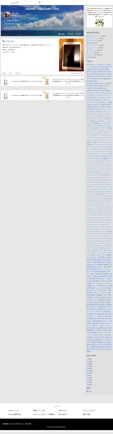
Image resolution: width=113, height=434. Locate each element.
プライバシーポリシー (40, 414)
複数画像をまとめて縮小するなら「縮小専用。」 (18, 424)
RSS (89, 391)
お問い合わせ (62, 414)
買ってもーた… (8, 41)
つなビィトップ (13, 410)
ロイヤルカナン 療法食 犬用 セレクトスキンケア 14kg (26, 81)
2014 (88, 378)
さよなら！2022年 (92, 55)
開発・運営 (86, 414)
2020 (88, 366)
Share (78, 34)
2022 (88, 361)
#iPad (4, 73)
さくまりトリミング (93, 38)
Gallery (62, 34)
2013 (88, 380)
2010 (88, 385)
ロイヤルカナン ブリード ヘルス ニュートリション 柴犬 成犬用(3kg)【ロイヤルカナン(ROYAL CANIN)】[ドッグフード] (68, 81)
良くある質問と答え (14, 414)
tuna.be (56, 406)
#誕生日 (17, 73)
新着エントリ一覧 (39, 410)
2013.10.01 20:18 (76, 73)
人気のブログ (62, 410)
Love (70, 34)
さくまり (15, 13)
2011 (88, 382)
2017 (88, 373)
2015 (88, 375)
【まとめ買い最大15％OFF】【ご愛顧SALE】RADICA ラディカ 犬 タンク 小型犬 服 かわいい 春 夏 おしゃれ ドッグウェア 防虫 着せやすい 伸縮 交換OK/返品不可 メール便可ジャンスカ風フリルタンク (99, 12)
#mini (10, 73)
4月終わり (90, 43)
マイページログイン (89, 410)
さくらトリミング (92, 40)
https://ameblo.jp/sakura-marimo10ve (15, 28)
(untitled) (89, 57)
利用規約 (52, 414)
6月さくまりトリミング (94, 36)
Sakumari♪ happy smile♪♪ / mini (42, 9)
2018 (88, 370)
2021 (88, 363)
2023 (88, 359)
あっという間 (91, 52)
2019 (88, 368)
